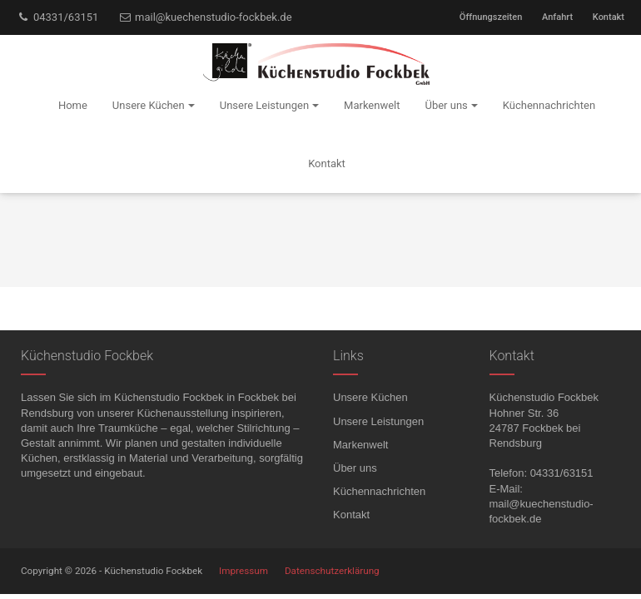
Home (72, 105)
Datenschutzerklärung (332, 571)
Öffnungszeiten (491, 17)
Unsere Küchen (370, 397)
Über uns (355, 468)
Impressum (243, 571)
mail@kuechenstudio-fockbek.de (204, 17)
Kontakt (608, 17)
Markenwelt (360, 444)
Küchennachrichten (379, 491)
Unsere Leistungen (378, 421)
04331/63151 (57, 17)
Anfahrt (557, 17)
